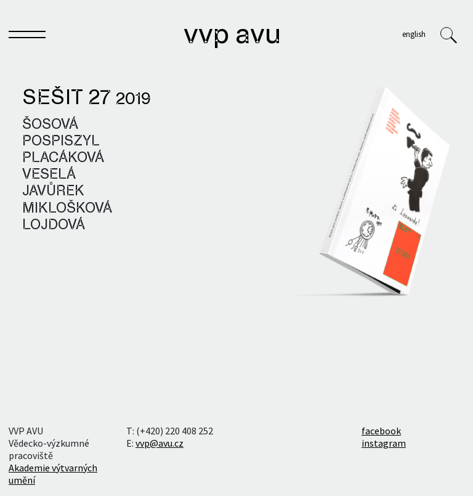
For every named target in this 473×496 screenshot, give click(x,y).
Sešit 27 (86, 98)
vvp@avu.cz (159, 443)
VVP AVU (232, 35)
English (414, 34)
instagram (384, 443)
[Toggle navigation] (27, 37)
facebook (381, 431)
